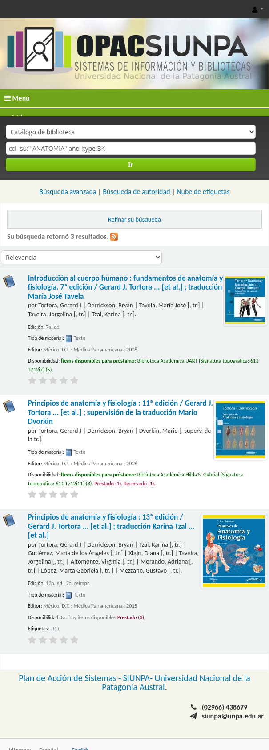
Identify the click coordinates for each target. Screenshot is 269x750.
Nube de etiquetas (203, 191)
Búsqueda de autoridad (136, 191)
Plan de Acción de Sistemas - (71, 678)
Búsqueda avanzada (68, 191)
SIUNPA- (139, 678)
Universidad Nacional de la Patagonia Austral (176, 682)
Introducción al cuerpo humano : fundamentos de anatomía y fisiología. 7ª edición (125, 287)
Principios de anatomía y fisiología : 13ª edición (111, 526)
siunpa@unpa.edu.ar (233, 716)
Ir (130, 164)
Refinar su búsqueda (134, 219)
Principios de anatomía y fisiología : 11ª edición (120, 412)
